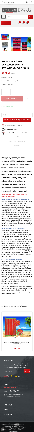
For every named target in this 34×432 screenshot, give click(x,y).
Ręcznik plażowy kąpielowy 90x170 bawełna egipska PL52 (17, 343)
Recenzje (17, 145)
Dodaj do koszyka (12, 98)
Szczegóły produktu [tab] (17, 141)
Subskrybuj (27, 371)
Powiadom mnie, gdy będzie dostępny (17, 119)
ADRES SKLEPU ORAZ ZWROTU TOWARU (8, 2)
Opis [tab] (17, 137)
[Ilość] (6, 92)
